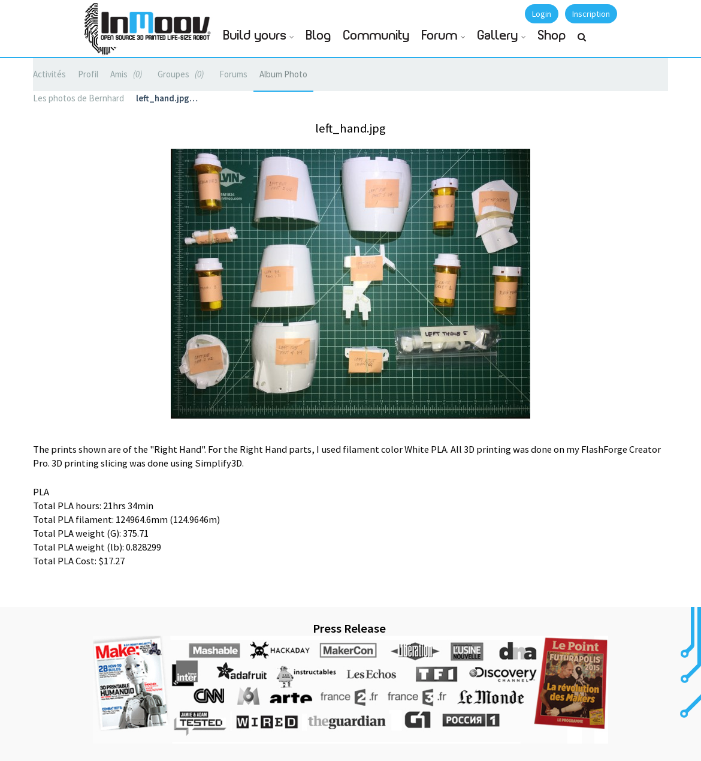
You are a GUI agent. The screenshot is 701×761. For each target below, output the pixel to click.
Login (541, 13)
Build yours (254, 35)
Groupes (182, 74)
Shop (552, 35)
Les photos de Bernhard (78, 98)
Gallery (498, 35)
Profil (88, 74)
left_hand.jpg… (167, 98)
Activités (49, 74)
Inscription (591, 13)
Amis (128, 74)
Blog (318, 35)
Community (376, 35)
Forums (233, 74)
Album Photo (283, 74)
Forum (440, 35)
